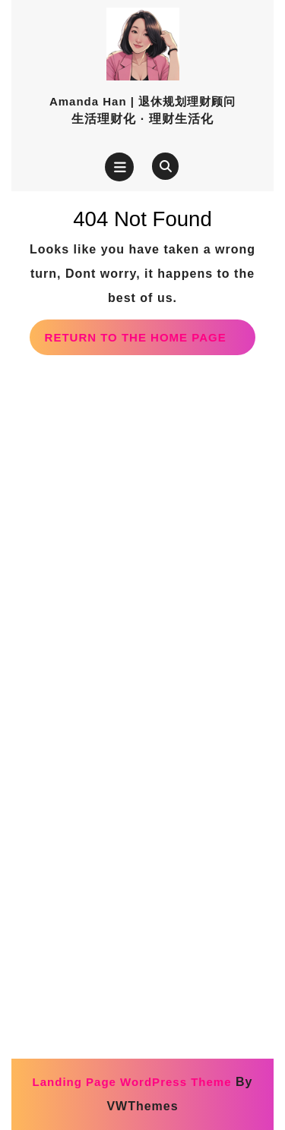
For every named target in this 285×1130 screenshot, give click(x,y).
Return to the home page (150, 342)
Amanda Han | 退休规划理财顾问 (142, 101)
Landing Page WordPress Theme (132, 1081)
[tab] (119, 167)
